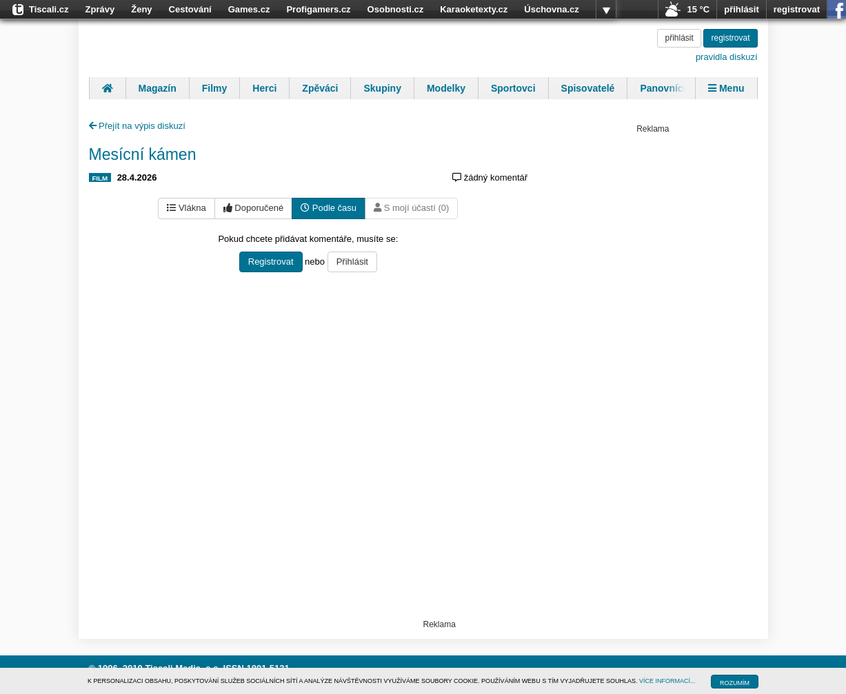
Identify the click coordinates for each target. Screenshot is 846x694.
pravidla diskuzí (727, 57)
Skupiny (382, 88)
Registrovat (271, 261)
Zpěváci (320, 88)
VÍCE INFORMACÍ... (667, 680)
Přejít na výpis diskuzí (137, 126)
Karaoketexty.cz (473, 9)
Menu (726, 88)
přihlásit (741, 9)
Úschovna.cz (551, 9)
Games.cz (249, 9)
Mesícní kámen (143, 154)
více (606, 9)
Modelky (446, 88)
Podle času (328, 208)
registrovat (797, 9)
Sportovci (513, 88)
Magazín (158, 88)
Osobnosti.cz (395, 9)
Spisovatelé (588, 88)
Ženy (141, 9)
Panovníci (662, 88)
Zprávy (100, 9)
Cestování (190, 9)
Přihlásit (352, 261)
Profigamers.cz (318, 9)
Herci (264, 88)
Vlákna (186, 208)
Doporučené (253, 208)
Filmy (215, 88)
